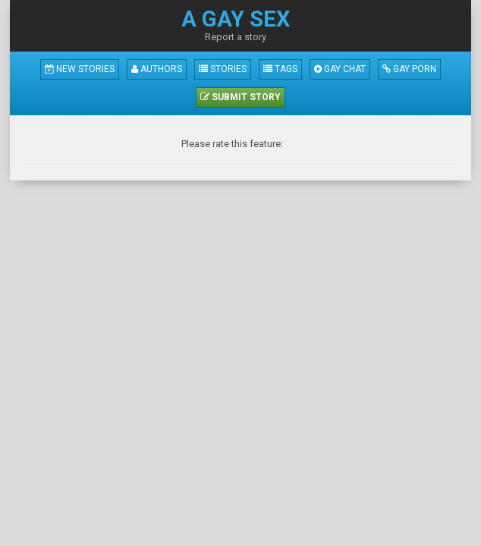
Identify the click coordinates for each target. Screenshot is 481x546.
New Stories (80, 69)
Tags (280, 69)
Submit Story (240, 97)
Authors (156, 69)
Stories (223, 69)
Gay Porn (409, 69)
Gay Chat (340, 69)
